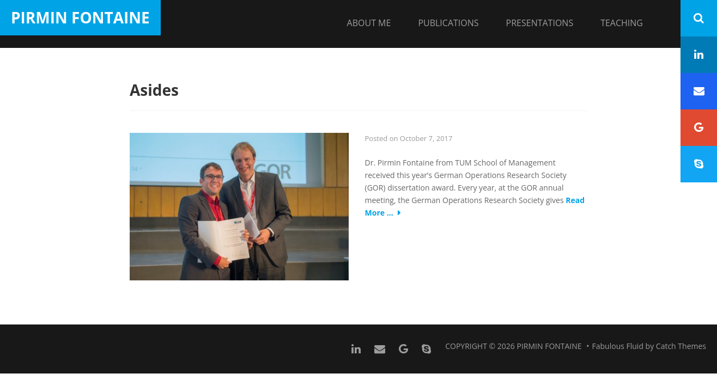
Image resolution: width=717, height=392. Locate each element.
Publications (448, 23)
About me (369, 23)
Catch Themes (681, 346)
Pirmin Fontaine (80, 17)
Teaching (621, 23)
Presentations (540, 23)
